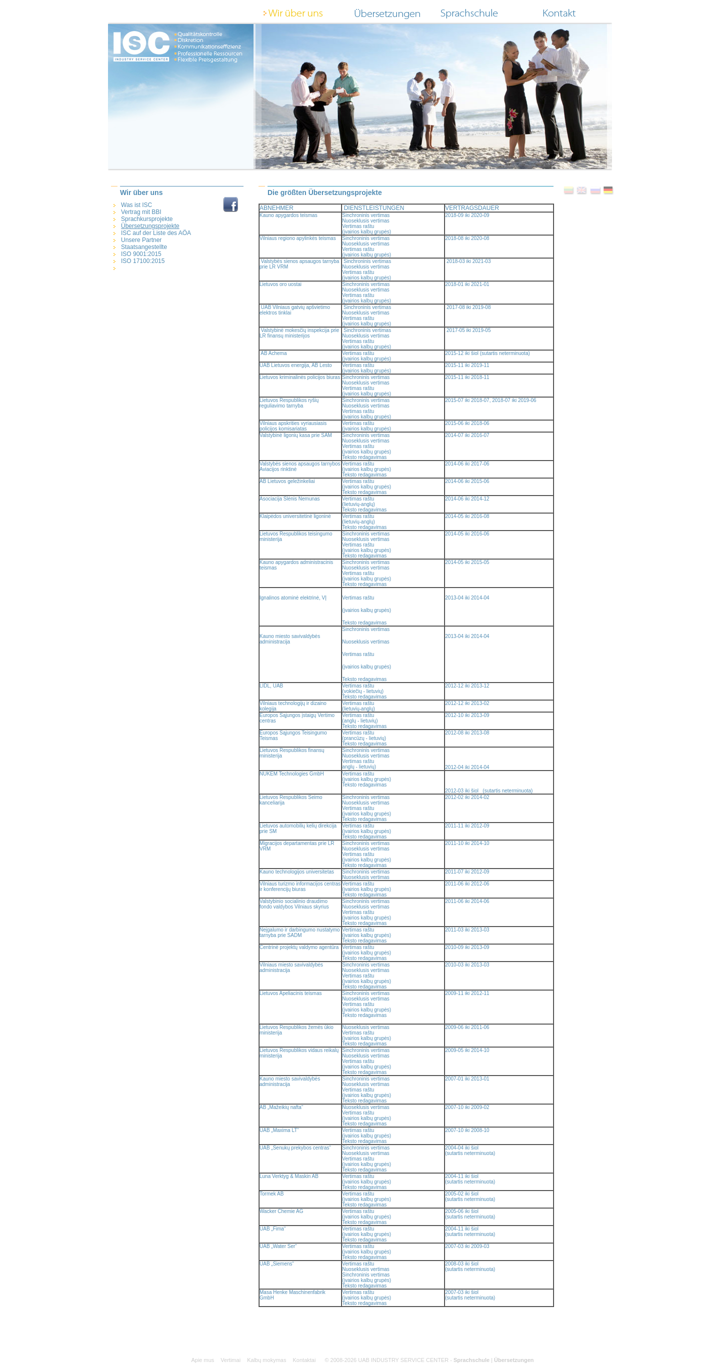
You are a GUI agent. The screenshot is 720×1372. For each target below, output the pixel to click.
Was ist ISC (136, 205)
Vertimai (230, 1360)
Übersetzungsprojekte (150, 226)
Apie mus (202, 1360)
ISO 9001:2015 (141, 254)
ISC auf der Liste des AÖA (156, 233)
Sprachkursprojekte (146, 219)
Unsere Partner (141, 240)
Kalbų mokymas (266, 1360)
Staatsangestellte (144, 247)
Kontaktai (304, 1360)
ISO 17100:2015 (142, 261)
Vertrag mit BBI (141, 212)
